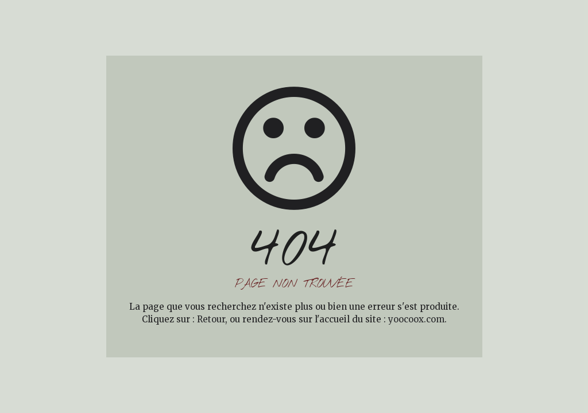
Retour (211, 319)
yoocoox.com (416, 319)
